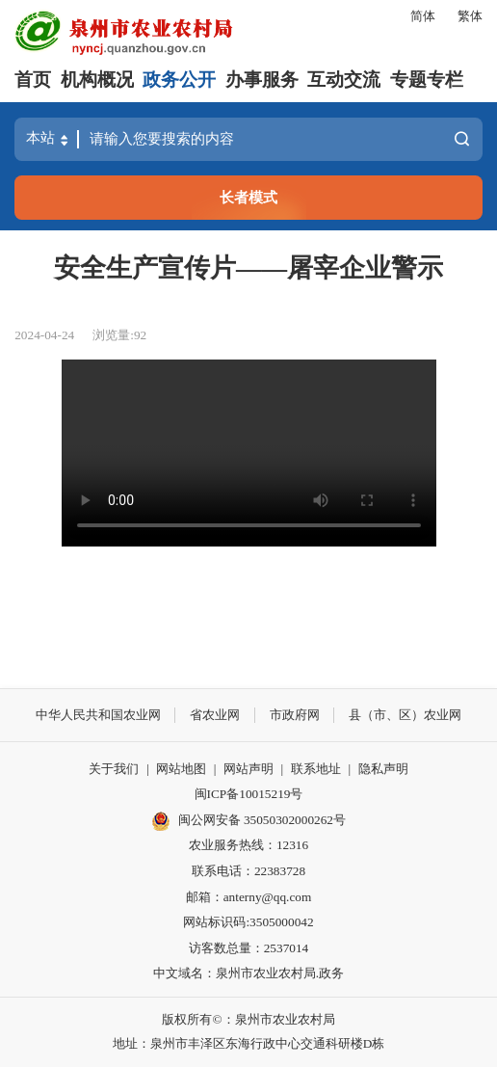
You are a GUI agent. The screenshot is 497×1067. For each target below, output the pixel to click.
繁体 (470, 16)
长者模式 (248, 197)
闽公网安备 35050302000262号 (248, 821)
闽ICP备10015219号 (249, 794)
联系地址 (316, 768)
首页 (32, 79)
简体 (422, 16)
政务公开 (179, 79)
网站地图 (181, 768)
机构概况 (97, 79)
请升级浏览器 (249, 453)
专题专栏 (426, 79)
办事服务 (262, 79)
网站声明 (248, 768)
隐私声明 (383, 768)
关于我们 (114, 768)
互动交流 (343, 79)
